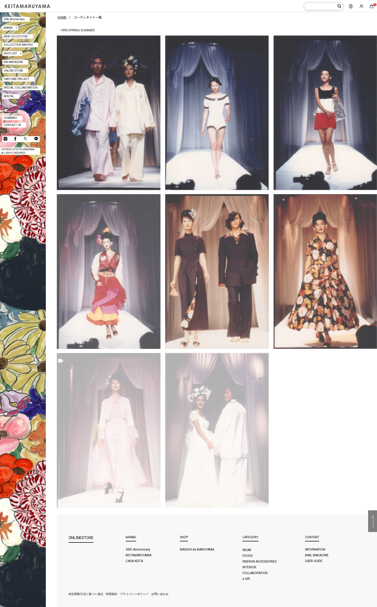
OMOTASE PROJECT (17, 79)
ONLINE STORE (13, 70)
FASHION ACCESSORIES (259, 561)
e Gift (246, 579)
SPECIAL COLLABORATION (21, 87)
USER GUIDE (314, 561)
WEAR (246, 550)
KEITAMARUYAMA (138, 555)
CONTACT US (12, 125)
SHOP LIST (10, 53)
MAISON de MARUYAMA (197, 549)
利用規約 (111, 594)
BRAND (8, 28)
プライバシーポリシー (134, 594)
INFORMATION (315, 549)
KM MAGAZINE (13, 62)
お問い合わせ (160, 594)
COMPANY (10, 118)
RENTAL (9, 96)
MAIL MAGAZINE (317, 555)
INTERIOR (249, 567)
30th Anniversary (14, 19)
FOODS (247, 556)
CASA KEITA (134, 561)
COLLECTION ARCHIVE (18, 45)
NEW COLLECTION (16, 36)
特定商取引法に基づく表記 (86, 594)
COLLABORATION (255, 573)
